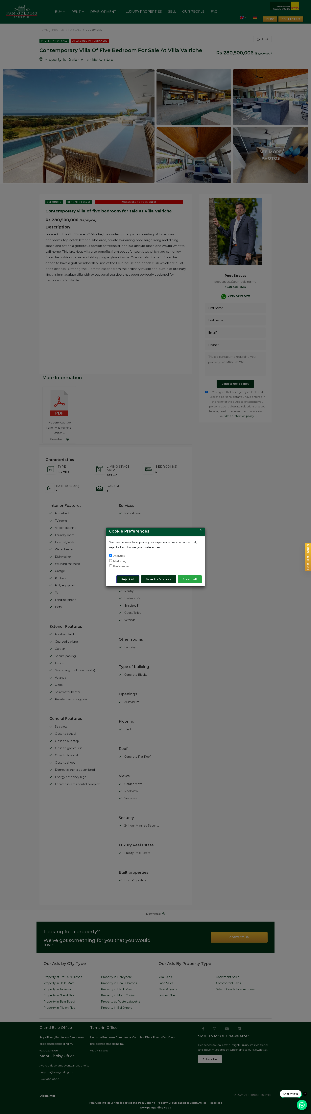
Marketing (120, 561)
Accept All (190, 579)
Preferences (121, 566)
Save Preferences (158, 579)
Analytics (119, 555)
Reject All (127, 579)
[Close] (200, 529)
